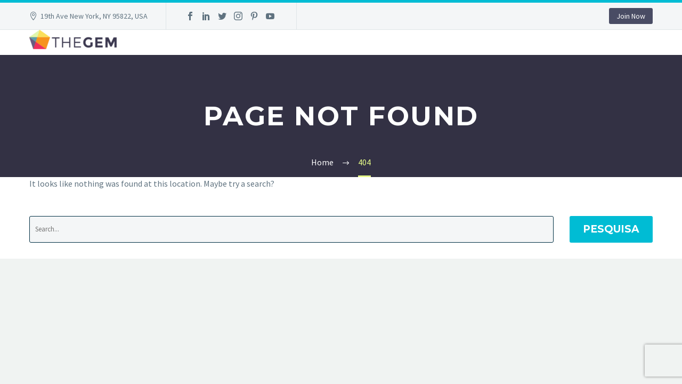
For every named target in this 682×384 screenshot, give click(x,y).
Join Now (630, 16)
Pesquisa (611, 229)
